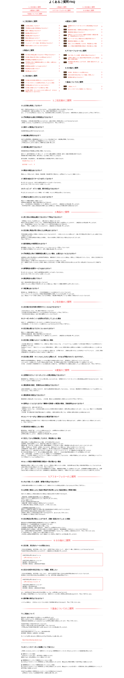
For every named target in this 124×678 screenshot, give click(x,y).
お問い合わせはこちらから (32, 557)
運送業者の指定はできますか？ (83, 32)
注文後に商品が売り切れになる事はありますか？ (40, 57)
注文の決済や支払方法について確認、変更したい (83, 75)
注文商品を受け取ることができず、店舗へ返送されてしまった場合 (83, 62)
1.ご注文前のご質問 (35, 7)
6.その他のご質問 (88, 10)
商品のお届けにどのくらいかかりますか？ (40, 45)
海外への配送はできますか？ (40, 30)
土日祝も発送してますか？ (40, 25)
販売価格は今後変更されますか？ (40, 59)
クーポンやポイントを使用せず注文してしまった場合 (40, 82)
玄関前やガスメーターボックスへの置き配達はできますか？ (83, 26)
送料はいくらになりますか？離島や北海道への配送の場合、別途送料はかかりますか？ (83, 35)
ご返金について (83, 86)
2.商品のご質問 (61, 7)
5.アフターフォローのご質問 (61, 10)
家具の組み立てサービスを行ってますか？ (40, 40)
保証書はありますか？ (40, 71)
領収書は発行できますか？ (40, 35)
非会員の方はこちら (28, 160)
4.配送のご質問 (34, 10)
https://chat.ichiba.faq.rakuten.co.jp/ (32, 640)
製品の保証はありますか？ (40, 38)
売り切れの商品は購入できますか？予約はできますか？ (40, 54)
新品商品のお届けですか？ (40, 68)
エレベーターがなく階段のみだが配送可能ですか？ (83, 38)
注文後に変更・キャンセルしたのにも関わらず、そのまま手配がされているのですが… (40, 90)
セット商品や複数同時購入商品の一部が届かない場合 (83, 46)
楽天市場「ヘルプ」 (28, 164)
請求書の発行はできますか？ (83, 77)
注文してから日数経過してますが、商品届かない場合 (83, 43)
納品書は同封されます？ (40, 33)
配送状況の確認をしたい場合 (83, 41)
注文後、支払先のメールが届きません (83, 72)
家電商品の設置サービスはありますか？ (40, 66)
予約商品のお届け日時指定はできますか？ (40, 28)
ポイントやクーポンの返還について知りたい (83, 89)
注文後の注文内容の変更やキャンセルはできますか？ (40, 80)
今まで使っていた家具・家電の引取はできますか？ (83, 55)
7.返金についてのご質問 (34, 14)
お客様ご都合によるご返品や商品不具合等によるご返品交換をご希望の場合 (83, 58)
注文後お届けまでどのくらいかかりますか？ (40, 85)
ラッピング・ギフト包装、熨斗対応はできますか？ (40, 43)
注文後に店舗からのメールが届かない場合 (40, 87)
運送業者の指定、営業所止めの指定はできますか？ (83, 29)
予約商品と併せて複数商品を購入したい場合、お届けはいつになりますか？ (40, 62)
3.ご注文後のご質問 (88, 7)
